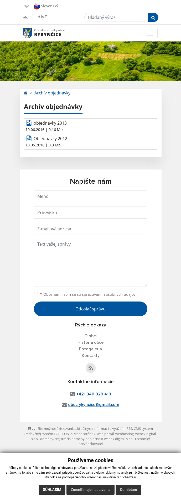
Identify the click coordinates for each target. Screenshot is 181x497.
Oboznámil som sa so (88, 294)
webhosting (124, 433)
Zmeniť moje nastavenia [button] (90, 490)
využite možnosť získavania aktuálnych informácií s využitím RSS (80, 428)
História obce (90, 342)
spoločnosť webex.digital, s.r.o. (109, 438)
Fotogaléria (90, 349)
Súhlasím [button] (52, 490)
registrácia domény (69, 438)
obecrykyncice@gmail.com (93, 405)
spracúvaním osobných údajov (109, 294)
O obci (90, 336)
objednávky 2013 (50, 123)
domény (46, 438)
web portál (105, 433)
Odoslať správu (90, 309)
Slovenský (46, 6)
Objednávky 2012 (50, 138)
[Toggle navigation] (150, 33)
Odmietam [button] (128, 490)
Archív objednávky (52, 93)
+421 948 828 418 (93, 394)
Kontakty (91, 355)
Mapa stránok (84, 433)
